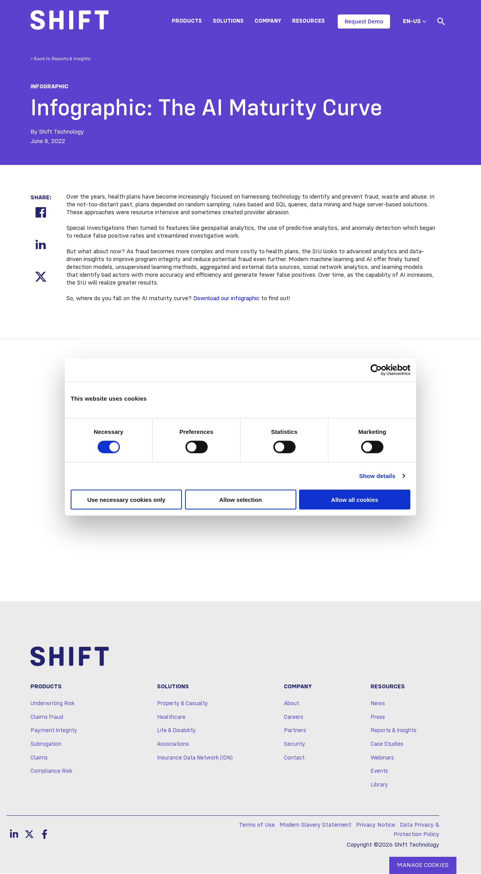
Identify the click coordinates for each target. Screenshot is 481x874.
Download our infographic (226, 299)
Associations (173, 745)
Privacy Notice (375, 825)
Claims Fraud (46, 717)
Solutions (228, 21)
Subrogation (45, 745)
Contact (294, 758)
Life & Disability (176, 731)
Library (379, 785)
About (291, 704)
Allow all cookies (354, 499)
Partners (295, 731)
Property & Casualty (182, 704)
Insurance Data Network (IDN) (195, 758)
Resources (308, 21)
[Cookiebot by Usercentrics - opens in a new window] (376, 370)
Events (379, 772)
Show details (377, 476)
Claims (39, 758)
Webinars (382, 758)
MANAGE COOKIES (423, 865)
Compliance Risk (51, 772)
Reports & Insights (394, 731)
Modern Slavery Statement (315, 825)
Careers (293, 717)
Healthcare (171, 717)
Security (294, 745)
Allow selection (240, 499)
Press (378, 717)
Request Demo (363, 21)
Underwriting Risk (52, 704)
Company (268, 21)
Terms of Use (257, 825)
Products (187, 21)
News (378, 704)
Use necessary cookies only (126, 499)
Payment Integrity (53, 731)
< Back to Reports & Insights (60, 59)
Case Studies (387, 745)
